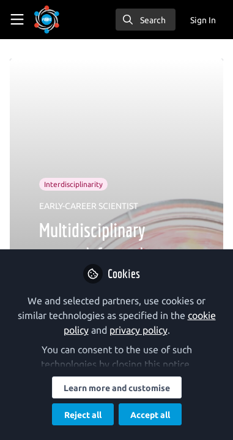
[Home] (46, 19)
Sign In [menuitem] (203, 20)
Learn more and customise (117, 388)
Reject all (83, 415)
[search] (146, 20)
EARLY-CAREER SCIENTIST (88, 206)
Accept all (150, 415)
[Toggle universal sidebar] (17, 19)
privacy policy (138, 330)
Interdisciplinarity (73, 184)
